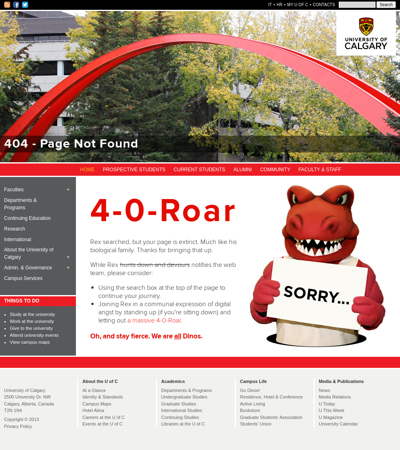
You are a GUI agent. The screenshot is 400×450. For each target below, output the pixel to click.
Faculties (14, 190)
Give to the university (31, 328)
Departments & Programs (20, 203)
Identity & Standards (102, 396)
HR (279, 4)
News (324, 390)
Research (14, 229)
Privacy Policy (18, 426)
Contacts (324, 4)
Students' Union (255, 423)
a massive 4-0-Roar (154, 320)
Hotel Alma (93, 410)
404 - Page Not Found (71, 144)
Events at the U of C (102, 423)
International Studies (181, 410)
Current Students (199, 169)
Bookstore (250, 410)
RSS (7, 5)
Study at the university (32, 314)
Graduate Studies (178, 403)
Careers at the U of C (103, 417)
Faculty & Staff (319, 169)
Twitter (25, 5)
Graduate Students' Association (271, 417)
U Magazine (331, 417)
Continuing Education (27, 218)
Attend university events (34, 335)
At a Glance (94, 390)
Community (275, 169)
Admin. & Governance (28, 268)
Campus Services (23, 278)
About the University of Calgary (28, 253)
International (17, 239)
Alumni (242, 169)
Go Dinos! (250, 390)
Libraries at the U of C (183, 423)
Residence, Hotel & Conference (271, 396)
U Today (327, 403)
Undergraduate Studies (184, 396)
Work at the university (32, 321)
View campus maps (29, 342)
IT (270, 4)
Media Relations (335, 396)
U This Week (331, 410)
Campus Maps (96, 403)
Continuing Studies (180, 417)
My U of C (297, 4)
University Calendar (338, 423)
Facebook (16, 5)
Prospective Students (134, 169)
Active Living (252, 403)
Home (87, 169)
